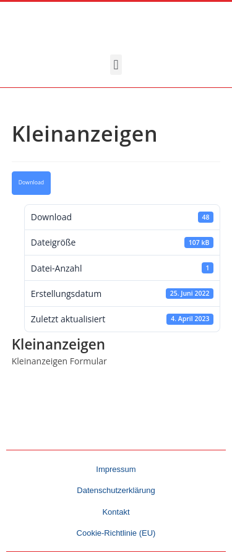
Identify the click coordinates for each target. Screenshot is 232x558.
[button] (116, 64)
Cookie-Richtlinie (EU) (116, 533)
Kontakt (115, 512)
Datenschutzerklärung (116, 490)
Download (31, 182)
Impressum (115, 469)
